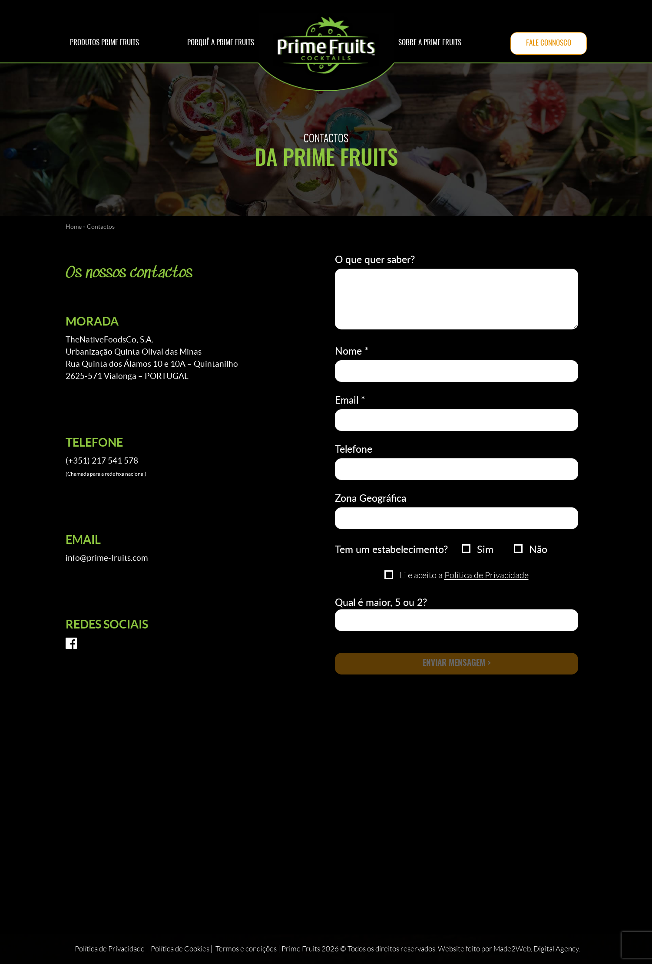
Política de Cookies (180, 949)
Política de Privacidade (486, 575)
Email (350, 400)
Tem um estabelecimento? (391, 549)
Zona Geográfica (370, 498)
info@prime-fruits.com (107, 558)
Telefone (353, 449)
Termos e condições (246, 949)
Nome (352, 351)
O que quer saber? (375, 259)
